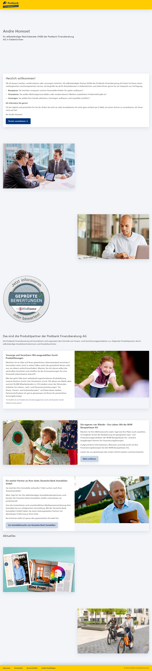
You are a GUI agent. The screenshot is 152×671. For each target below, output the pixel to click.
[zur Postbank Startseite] (11, 4)
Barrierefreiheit (32, 668)
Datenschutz (18, 668)
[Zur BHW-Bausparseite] (89, 459)
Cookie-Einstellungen (48, 668)
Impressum (7, 668)
